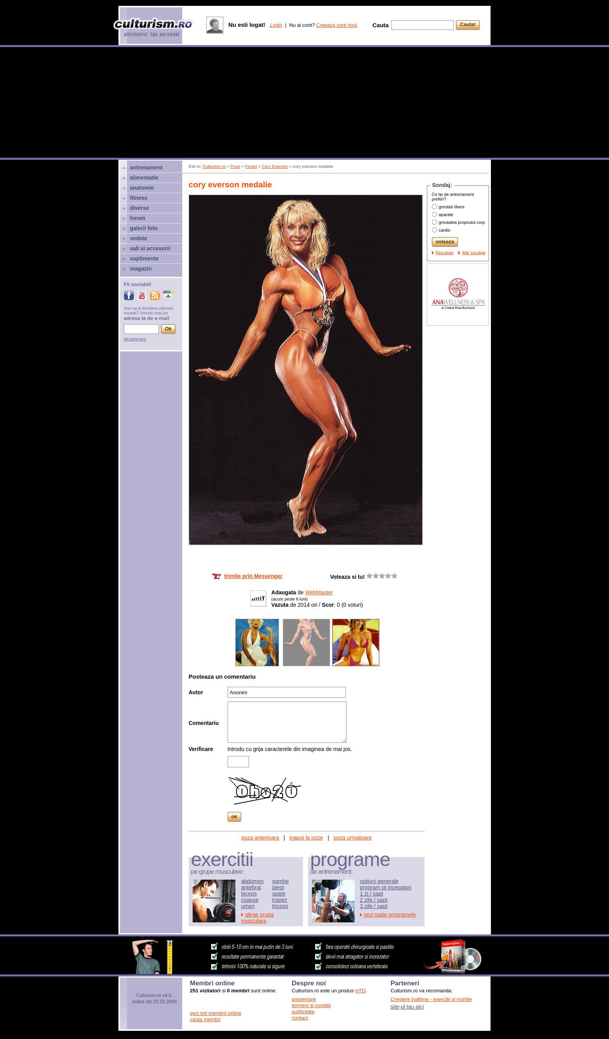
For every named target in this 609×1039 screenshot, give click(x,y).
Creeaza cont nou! (336, 25)
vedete (138, 238)
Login (276, 25)
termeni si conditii (311, 1005)
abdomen (252, 881)
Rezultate (445, 252)
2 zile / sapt (374, 900)
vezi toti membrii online (215, 1013)
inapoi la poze (306, 838)
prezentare (304, 999)
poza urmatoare (353, 838)
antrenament (146, 167)
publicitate (303, 1012)
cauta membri (205, 1019)
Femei (251, 166)
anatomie (142, 188)
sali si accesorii (150, 248)
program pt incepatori (385, 887)
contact (300, 1018)
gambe (280, 881)
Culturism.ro (214, 166)
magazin (141, 268)
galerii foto (144, 228)
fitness (139, 198)
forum (138, 218)
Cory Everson (275, 166)
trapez (279, 900)
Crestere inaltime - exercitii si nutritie (431, 999)
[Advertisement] (304, 103)
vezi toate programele (390, 915)
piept (278, 887)
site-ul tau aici (407, 1007)
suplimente (144, 258)
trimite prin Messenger (253, 576)
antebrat (251, 887)
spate (278, 894)
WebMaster (319, 592)
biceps (249, 894)
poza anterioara (260, 838)
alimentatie (144, 178)
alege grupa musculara (257, 918)
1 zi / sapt (371, 894)
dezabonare (135, 339)
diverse (139, 208)
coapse (250, 900)
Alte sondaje (474, 252)
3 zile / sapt (374, 906)
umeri (248, 906)
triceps (280, 906)
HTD (360, 991)
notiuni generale (379, 881)
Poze (235, 166)
